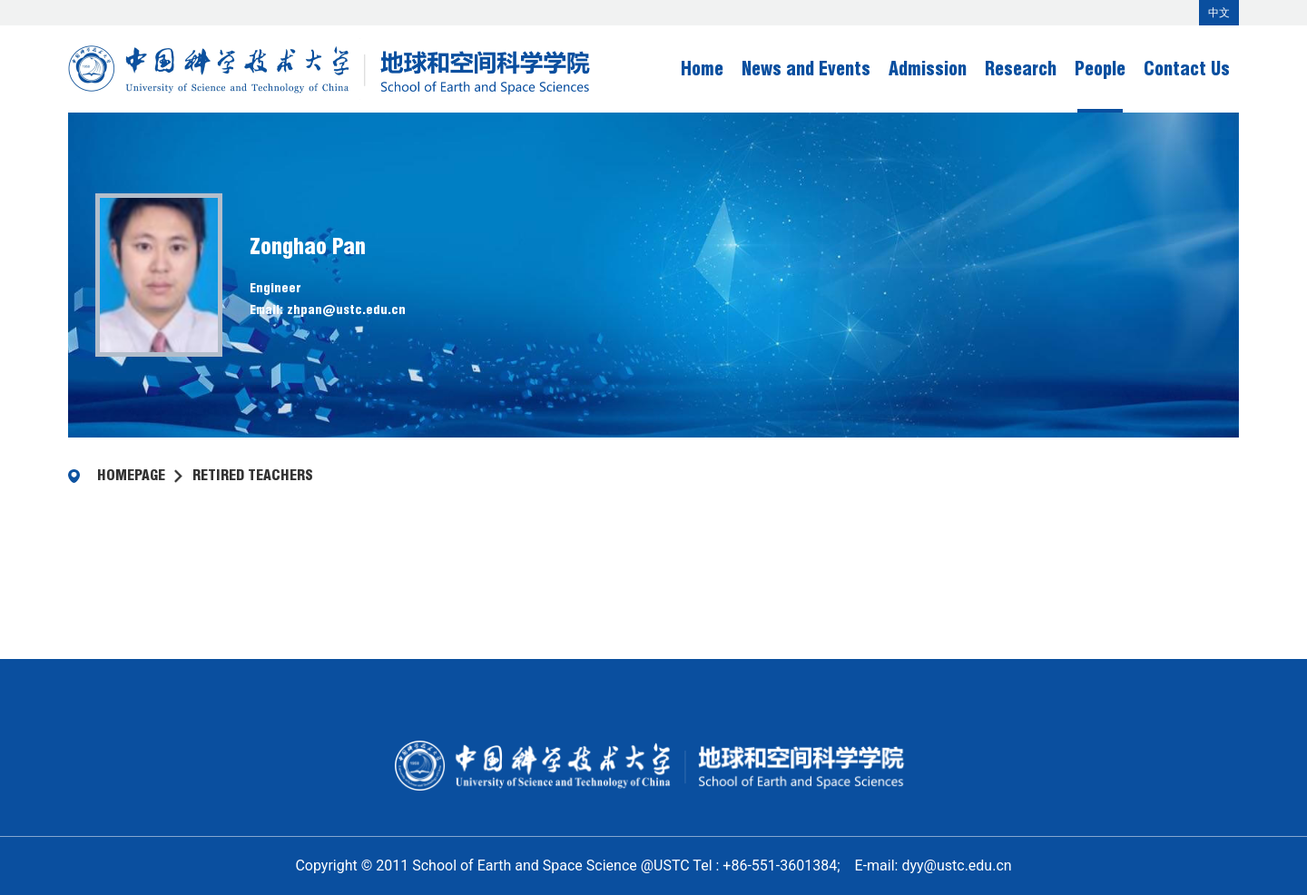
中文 (1219, 12)
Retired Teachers (252, 475)
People (1100, 69)
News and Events (806, 69)
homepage (131, 475)
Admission (928, 69)
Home (702, 69)
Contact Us (1187, 69)
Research (1020, 69)
